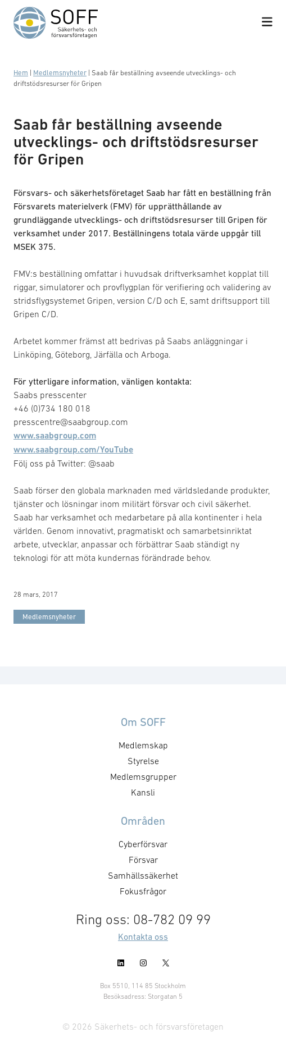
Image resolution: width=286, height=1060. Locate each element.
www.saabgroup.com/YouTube (73, 449)
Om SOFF (143, 722)
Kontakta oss (143, 936)
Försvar (143, 860)
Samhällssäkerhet (143, 875)
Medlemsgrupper (143, 776)
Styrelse (143, 761)
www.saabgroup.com (54, 435)
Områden (143, 821)
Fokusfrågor (143, 891)
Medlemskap (143, 745)
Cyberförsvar (143, 844)
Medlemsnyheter (60, 72)
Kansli (143, 792)
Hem (20, 72)
